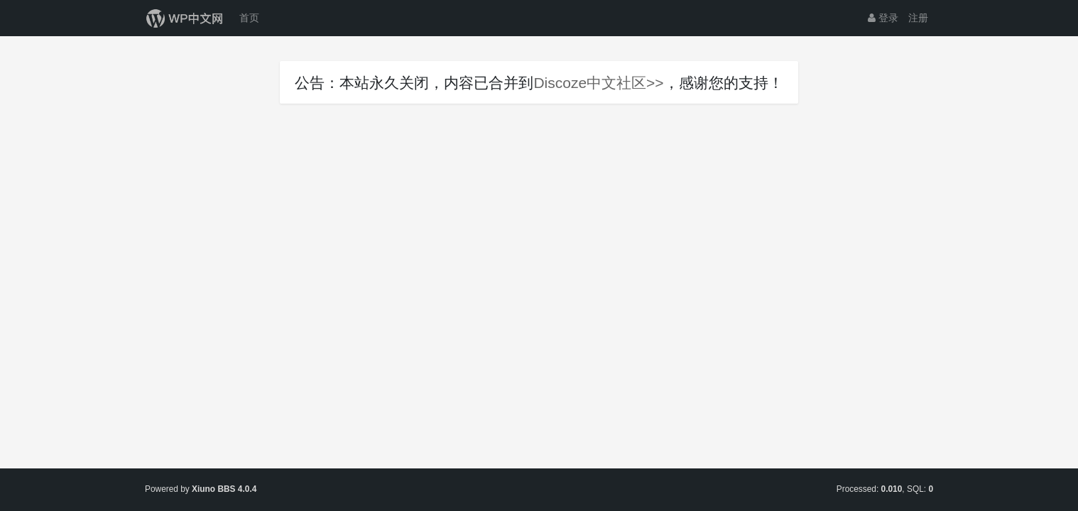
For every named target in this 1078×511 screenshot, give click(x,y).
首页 (249, 17)
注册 (918, 17)
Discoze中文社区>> (598, 83)
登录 (883, 17)
